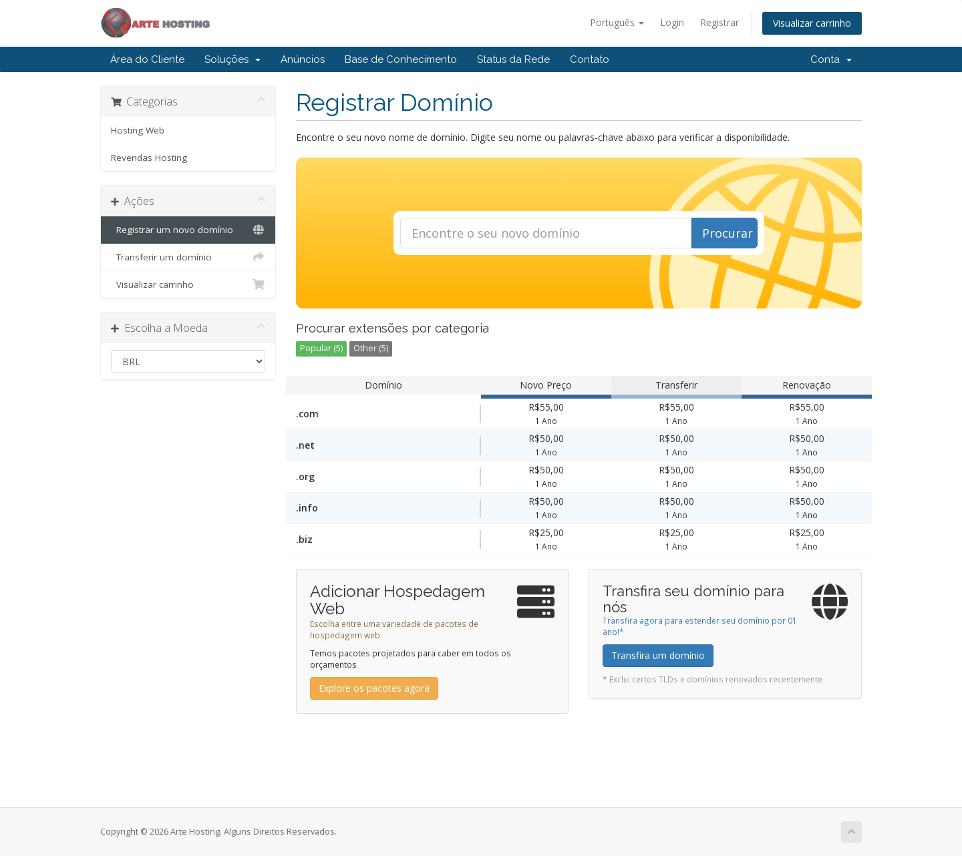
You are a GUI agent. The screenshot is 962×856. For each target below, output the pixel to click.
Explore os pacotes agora (374, 688)
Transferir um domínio (188, 257)
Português (617, 22)
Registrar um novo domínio (188, 230)
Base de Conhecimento (401, 59)
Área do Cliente (147, 59)
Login (672, 22)
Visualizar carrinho (812, 23)
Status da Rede (513, 59)
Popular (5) (321, 348)
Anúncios (303, 59)
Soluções (232, 59)
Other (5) (370, 348)
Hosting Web (137, 130)
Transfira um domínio (658, 655)
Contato (589, 59)
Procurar (727, 233)
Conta (831, 59)
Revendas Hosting (149, 158)
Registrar (719, 22)
